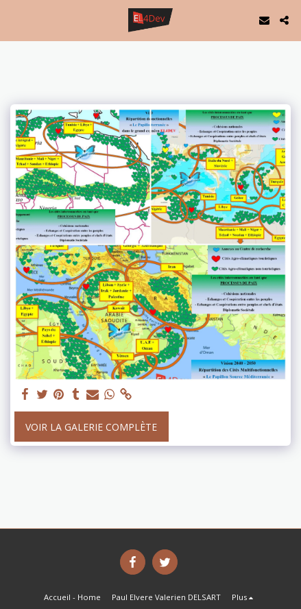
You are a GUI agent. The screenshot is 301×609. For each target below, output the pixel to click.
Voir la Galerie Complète (91, 426)
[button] (15, 19)
